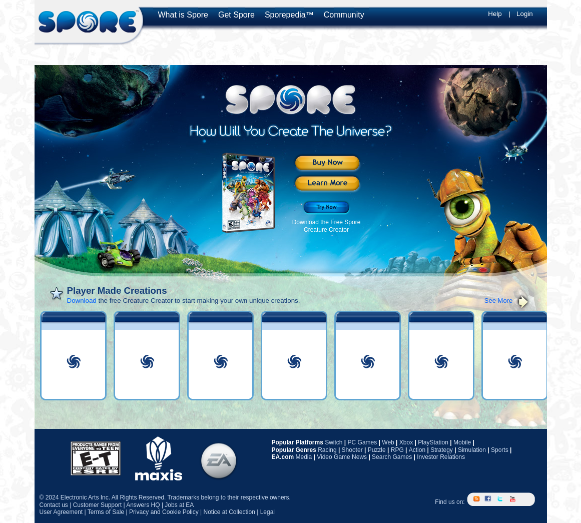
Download (82, 300)
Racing (327, 449)
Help (494, 14)
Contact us (54, 504)
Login (524, 14)
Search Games (392, 456)
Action (417, 449)
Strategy (441, 449)
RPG (397, 449)
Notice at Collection (229, 511)
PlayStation (433, 442)
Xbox (406, 442)
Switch (333, 442)
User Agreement (61, 511)
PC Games (362, 442)
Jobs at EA (179, 504)
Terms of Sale (106, 511)
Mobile (462, 442)
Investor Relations (441, 456)
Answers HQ (143, 504)
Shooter (352, 449)
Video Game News (342, 456)
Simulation (472, 449)
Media (304, 456)
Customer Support (97, 504)
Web (388, 442)
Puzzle (377, 449)
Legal (267, 511)
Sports (499, 449)
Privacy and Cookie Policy (164, 511)
